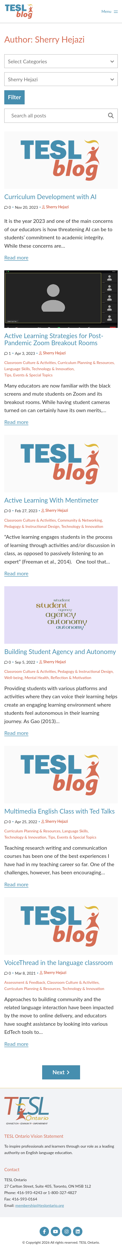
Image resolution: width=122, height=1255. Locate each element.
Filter (14, 97)
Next (58, 1072)
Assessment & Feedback (24, 982)
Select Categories (27, 61)
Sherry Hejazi (57, 206)
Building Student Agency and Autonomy (60, 651)
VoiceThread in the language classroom (58, 962)
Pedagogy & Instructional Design (32, 526)
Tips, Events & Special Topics (28, 375)
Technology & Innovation (53, 368)
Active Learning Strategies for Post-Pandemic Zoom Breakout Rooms (53, 339)
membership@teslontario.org (39, 1205)
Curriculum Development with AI (50, 196)
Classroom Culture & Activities (30, 362)
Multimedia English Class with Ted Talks (59, 811)
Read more (16, 257)
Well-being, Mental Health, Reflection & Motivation (47, 677)
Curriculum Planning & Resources (86, 362)
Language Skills (17, 368)
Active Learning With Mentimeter (51, 500)
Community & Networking (80, 520)
